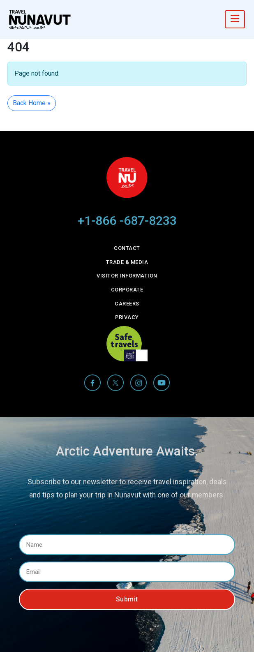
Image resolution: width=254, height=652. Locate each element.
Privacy (127, 317)
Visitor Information (127, 276)
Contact (127, 248)
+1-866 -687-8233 (127, 220)
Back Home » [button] (32, 103)
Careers (127, 304)
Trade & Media (127, 262)
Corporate (127, 290)
